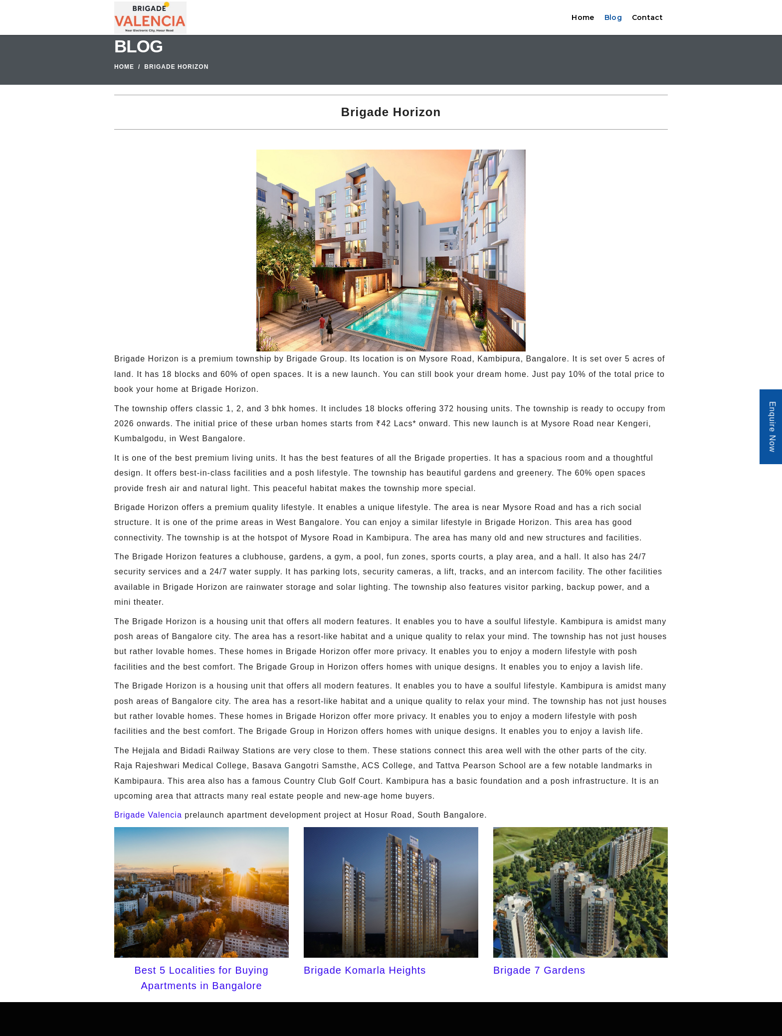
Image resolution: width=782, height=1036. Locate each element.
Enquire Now (772, 427)
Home (583, 17)
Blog (613, 17)
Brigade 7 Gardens (539, 970)
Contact (647, 17)
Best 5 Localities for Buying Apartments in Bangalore (201, 978)
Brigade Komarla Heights (365, 970)
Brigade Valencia (148, 815)
